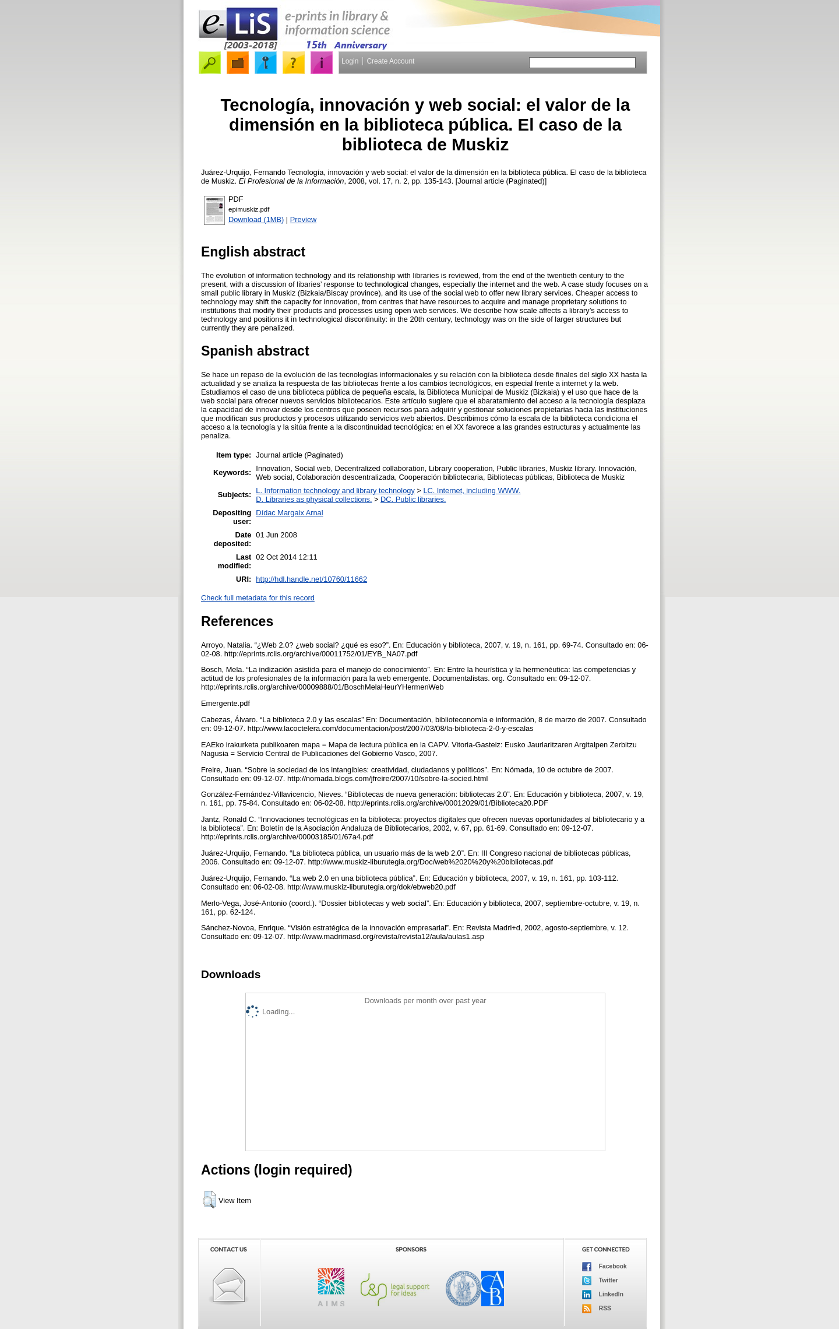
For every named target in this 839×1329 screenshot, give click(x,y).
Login (349, 61)
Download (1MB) (256, 219)
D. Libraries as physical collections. (314, 499)
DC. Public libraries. (413, 499)
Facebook (604, 1266)
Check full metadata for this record (258, 597)
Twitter (600, 1280)
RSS (596, 1308)
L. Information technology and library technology (335, 490)
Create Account (390, 61)
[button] (209, 1199)
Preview (303, 219)
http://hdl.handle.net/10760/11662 (311, 579)
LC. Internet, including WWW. (471, 490)
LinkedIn (602, 1294)
